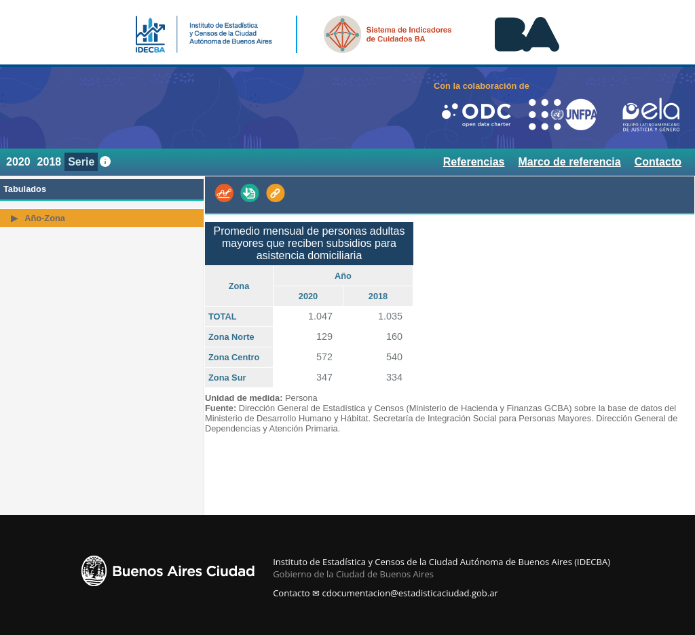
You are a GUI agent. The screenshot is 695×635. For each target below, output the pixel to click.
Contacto (658, 162)
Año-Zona (44, 218)
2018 (49, 162)
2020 (18, 162)
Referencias (474, 162)
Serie (81, 162)
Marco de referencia (569, 162)
